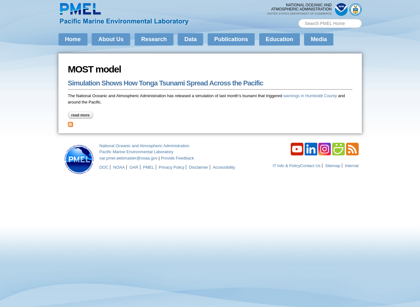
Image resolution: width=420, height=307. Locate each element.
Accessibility (224, 167)
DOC (104, 167)
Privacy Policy (171, 167)
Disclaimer (198, 167)
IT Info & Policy (286, 165)
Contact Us (310, 165)
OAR (133, 167)
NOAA (119, 167)
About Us (111, 39)
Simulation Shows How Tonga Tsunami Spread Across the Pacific (165, 83)
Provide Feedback (177, 158)
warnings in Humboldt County (310, 95)
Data (190, 39)
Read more (82, 115)
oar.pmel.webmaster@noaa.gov (129, 158)
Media (319, 39)
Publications (231, 39)
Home (73, 39)
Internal (351, 165)
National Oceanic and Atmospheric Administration (145, 145)
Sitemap (332, 165)
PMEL (148, 167)
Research (154, 39)
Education (279, 39)
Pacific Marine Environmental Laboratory (136, 151)
